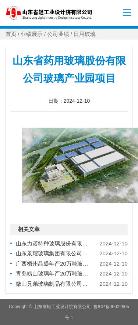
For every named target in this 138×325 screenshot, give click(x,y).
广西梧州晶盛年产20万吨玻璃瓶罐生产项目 (52, 263)
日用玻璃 (85, 34)
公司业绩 (58, 34)
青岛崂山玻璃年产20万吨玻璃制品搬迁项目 (52, 273)
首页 (11, 34)
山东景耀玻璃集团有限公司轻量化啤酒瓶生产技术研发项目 (52, 253)
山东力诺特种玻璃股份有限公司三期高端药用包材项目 (52, 243)
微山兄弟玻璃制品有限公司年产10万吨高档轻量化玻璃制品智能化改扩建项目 (52, 284)
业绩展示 (32, 34)
